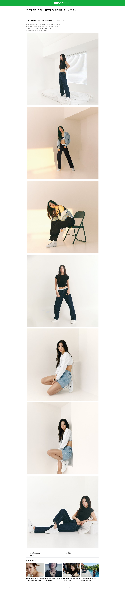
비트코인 (32, 552)
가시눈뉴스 (68, 552)
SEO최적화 (68, 554)
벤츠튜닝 (32, 555)
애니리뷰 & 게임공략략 (35, 554)
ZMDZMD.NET (58, 587)
